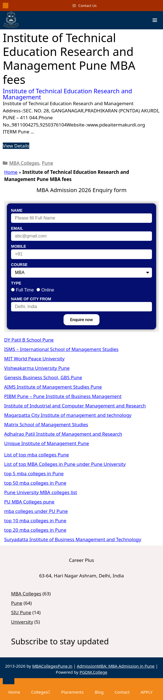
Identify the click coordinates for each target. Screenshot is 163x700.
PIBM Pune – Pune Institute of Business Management (63, 396)
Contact (122, 692)
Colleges (40, 692)
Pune (47, 163)
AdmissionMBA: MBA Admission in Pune (115, 666)
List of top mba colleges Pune (36, 454)
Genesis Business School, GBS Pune (43, 377)
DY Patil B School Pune (29, 340)
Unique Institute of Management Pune (46, 443)
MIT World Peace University (34, 358)
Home (10, 172)
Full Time (25, 290)
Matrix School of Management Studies (46, 424)
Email (17, 228)
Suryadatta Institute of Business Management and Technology (72, 539)
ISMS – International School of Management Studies (61, 349)
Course (19, 264)
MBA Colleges (24, 163)
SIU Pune (21, 612)
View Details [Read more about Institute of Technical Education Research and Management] (16, 146)
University (22, 622)
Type (16, 283)
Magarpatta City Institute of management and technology (68, 415)
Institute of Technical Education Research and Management (67, 94)
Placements (72, 692)
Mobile (18, 246)
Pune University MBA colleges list (40, 492)
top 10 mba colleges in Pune (35, 520)
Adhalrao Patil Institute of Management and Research (63, 434)
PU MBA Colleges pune (29, 501)
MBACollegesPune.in (52, 666)
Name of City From (31, 299)
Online (47, 290)
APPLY (147, 692)
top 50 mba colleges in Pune (35, 483)
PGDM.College (93, 672)
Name (16, 210)
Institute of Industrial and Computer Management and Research (75, 405)
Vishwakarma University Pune (37, 368)
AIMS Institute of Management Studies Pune (53, 387)
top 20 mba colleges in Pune (35, 530)
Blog (99, 692)
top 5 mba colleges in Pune (34, 473)
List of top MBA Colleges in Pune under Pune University (65, 464)
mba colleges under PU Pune (36, 511)
